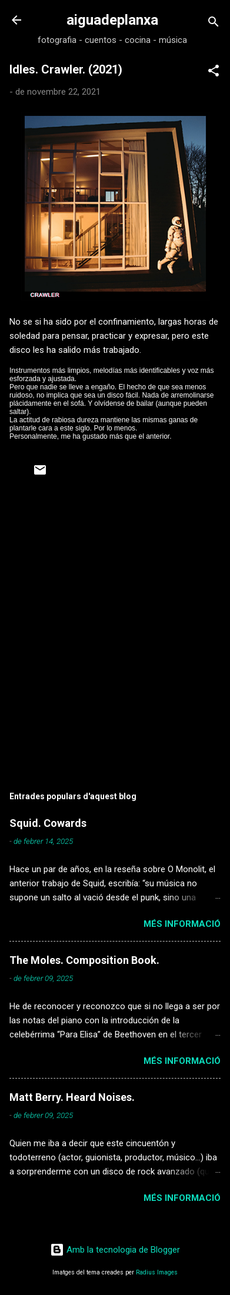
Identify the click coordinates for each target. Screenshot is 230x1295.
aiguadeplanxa (112, 20)
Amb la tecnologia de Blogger (115, 1249)
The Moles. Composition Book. (84, 960)
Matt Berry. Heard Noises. (72, 1097)
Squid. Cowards (47, 823)
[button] (213, 73)
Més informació (182, 924)
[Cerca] (213, 24)
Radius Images (157, 1272)
